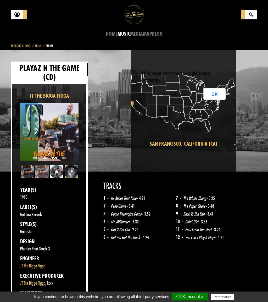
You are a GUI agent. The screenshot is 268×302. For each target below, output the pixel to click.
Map (147, 34)
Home (112, 34)
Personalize (222, 297)
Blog (157, 34)
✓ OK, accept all (190, 296)
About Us (76, 289)
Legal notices (52, 289)
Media (136, 34)
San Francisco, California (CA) (183, 144)
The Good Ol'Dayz (21, 45)
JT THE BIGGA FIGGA (49, 96)
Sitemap (97, 289)
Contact (24, 288)
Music (124, 34)
